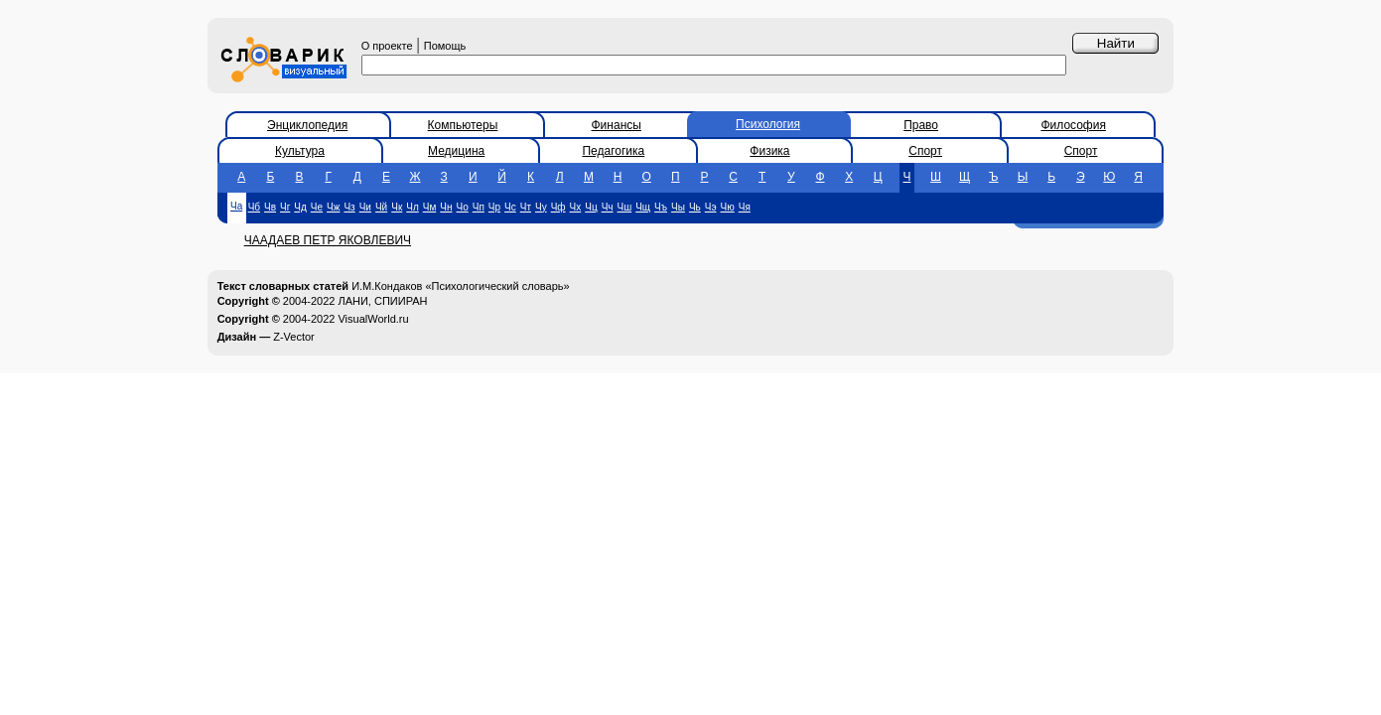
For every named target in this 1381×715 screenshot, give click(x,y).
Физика (769, 151)
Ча (236, 206)
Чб (254, 207)
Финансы (616, 125)
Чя (745, 207)
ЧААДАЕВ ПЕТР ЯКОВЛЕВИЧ (327, 240)
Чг (285, 207)
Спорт (925, 151)
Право (920, 125)
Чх (576, 207)
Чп (478, 207)
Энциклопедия (307, 125)
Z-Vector (294, 337)
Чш (625, 207)
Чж (333, 207)
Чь (695, 207)
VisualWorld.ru (373, 319)
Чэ (711, 207)
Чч (608, 207)
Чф (558, 207)
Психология (768, 124)
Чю (728, 207)
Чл (412, 207)
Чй (381, 207)
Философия (1073, 125)
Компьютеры (463, 125)
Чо (463, 207)
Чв (270, 207)
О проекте (387, 46)
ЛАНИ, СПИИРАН (382, 301)
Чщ (642, 207)
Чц (591, 207)
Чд (300, 207)
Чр (494, 207)
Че (317, 207)
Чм (430, 207)
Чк (396, 207)
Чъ (660, 207)
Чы (678, 207)
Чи (365, 207)
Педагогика (613, 151)
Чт (525, 207)
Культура (300, 151)
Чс (510, 207)
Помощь (445, 46)
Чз (349, 207)
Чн (446, 207)
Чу (541, 207)
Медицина (456, 151)
